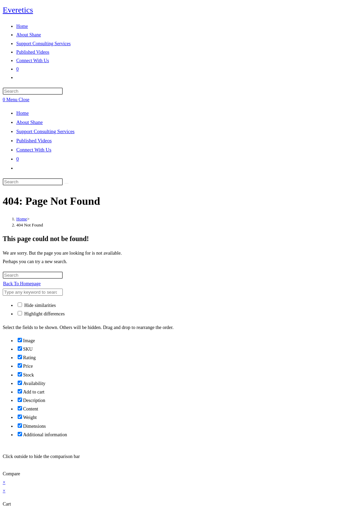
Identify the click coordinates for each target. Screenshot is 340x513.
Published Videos (34, 140)
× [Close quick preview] (4, 482)
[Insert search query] (33, 91)
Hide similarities (37, 305)
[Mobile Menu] (18, 99)
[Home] (21, 218)
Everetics (18, 9)
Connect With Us (33, 149)
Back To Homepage (22, 283)
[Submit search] (66, 183)
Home (22, 113)
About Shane (29, 122)
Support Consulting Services (45, 131)
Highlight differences (41, 313)
